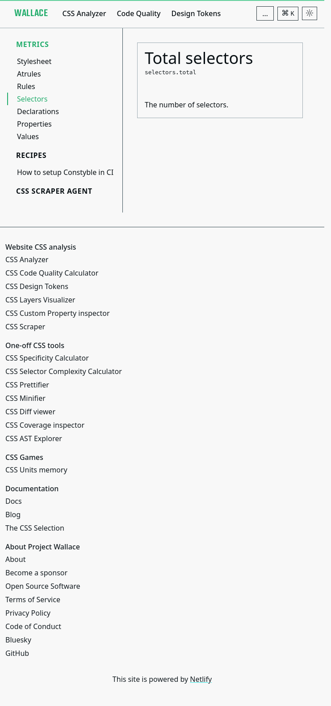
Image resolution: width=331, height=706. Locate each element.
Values (28, 136)
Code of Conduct (33, 626)
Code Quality (138, 13)
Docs (13, 501)
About (15, 559)
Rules (26, 86)
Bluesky (18, 640)
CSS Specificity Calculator (47, 358)
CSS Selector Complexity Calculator (63, 371)
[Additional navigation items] (265, 13)
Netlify (201, 679)
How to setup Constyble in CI (65, 172)
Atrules (29, 74)
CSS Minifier (25, 398)
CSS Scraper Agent (54, 191)
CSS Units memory (36, 470)
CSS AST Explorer (33, 438)
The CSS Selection (34, 528)
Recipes (31, 155)
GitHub (17, 653)
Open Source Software (42, 586)
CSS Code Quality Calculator (51, 273)
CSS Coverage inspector (44, 425)
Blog (13, 514)
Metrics (32, 44)
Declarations (38, 111)
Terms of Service (32, 599)
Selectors (32, 99)
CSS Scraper (25, 327)
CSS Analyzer (84, 13)
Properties (34, 124)
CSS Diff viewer (30, 412)
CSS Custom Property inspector (57, 313)
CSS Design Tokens (36, 286)
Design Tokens (196, 13)
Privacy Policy (27, 613)
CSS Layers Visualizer (40, 300)
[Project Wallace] (31, 13)
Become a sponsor (36, 573)
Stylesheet (34, 61)
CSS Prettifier (27, 385)
